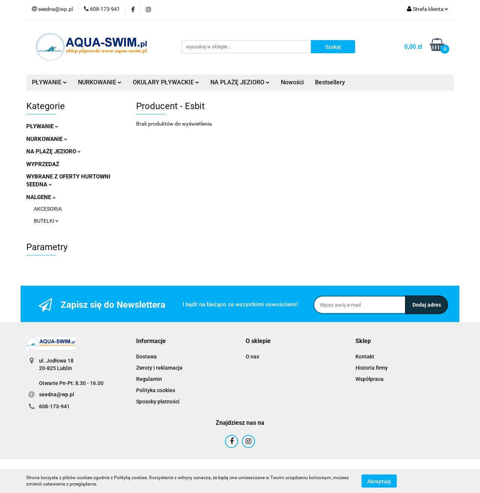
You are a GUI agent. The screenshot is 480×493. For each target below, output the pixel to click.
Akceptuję (379, 481)
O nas (252, 357)
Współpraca (370, 379)
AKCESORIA (48, 209)
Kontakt (365, 357)
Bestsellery (330, 82)
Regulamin (149, 379)
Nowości (292, 82)
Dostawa (146, 357)
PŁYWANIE (49, 82)
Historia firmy (372, 368)
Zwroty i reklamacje (159, 368)
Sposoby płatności (158, 402)
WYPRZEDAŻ (42, 164)
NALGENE (41, 197)
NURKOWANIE (100, 82)
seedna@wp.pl (56, 394)
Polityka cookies (155, 390)
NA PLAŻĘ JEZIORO (240, 82)
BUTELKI (46, 221)
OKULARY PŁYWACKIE (166, 82)
